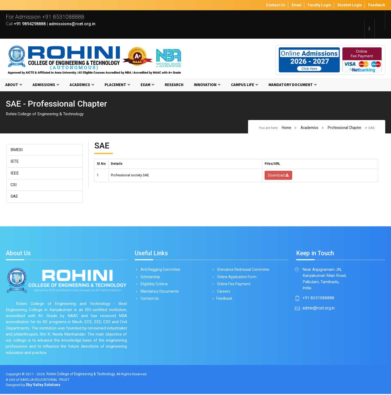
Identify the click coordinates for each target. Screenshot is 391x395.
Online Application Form (235, 278)
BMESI (17, 150)
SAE (14, 196)
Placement (115, 84)
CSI (14, 185)
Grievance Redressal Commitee (242, 270)
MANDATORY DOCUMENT (291, 84)
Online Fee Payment (232, 285)
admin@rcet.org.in (318, 309)
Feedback (223, 300)
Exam (145, 84)
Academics (80, 84)
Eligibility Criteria (153, 285)
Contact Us (149, 300)
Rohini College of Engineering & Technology (81, 375)
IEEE (15, 173)
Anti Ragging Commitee (159, 270)
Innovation (205, 84)
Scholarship (149, 278)
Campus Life (242, 84)
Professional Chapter (344, 128)
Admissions (44, 84)
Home (286, 128)
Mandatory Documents (159, 293)
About (11, 84)
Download (278, 175)
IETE (15, 161)
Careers (222, 293)
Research (174, 84)
